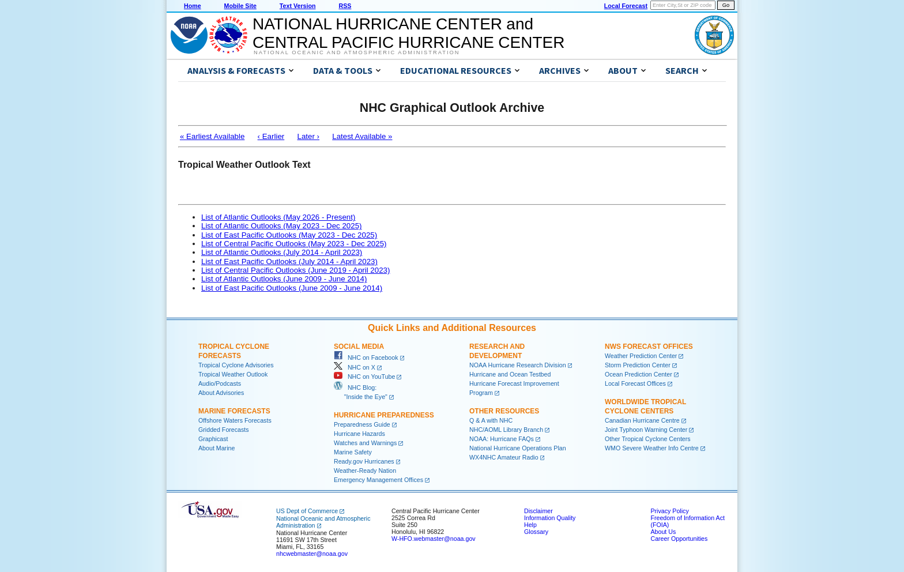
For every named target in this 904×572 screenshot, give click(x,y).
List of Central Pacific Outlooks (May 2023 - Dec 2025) (294, 243)
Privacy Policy (669, 510)
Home (192, 5)
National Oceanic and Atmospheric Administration (356, 52)
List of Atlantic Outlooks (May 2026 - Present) (278, 217)
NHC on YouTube (364, 376)
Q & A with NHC (491, 420)
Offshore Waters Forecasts (235, 420)
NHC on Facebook (366, 357)
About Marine (216, 448)
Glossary (536, 531)
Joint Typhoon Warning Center (646, 429)
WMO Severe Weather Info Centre (652, 448)
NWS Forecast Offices (649, 347)
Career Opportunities (678, 538)
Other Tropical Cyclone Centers (648, 438)
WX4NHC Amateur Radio (503, 457)
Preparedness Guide (362, 424)
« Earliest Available (212, 136)
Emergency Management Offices (378, 479)
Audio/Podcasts (219, 383)
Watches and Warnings (365, 442)
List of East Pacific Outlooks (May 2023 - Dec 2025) (289, 235)
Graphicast (213, 438)
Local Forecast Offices (635, 383)
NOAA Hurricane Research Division (517, 365)
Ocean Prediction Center (638, 374)
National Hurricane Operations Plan (517, 448)
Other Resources (504, 411)
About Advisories (221, 392)
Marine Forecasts (234, 411)
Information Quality (549, 517)
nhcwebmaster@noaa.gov (312, 553)
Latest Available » (362, 136)
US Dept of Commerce (307, 510)
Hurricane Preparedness (384, 415)
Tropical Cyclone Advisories (236, 365)
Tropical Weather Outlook (233, 374)
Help (530, 524)
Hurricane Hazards (359, 433)
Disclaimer (538, 510)
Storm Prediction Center (638, 365)
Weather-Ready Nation (365, 470)
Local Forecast (625, 5)
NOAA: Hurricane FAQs (501, 438)
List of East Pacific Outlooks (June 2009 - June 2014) (291, 288)
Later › (308, 136)
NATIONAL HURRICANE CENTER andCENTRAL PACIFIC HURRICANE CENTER (408, 33)
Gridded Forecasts (223, 429)
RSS (344, 5)
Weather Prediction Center (641, 355)
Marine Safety (353, 452)
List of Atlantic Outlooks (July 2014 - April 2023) (281, 252)
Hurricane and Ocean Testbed (510, 374)
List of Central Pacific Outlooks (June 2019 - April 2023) (295, 270)
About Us (663, 531)
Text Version (298, 5)
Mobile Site (240, 5)
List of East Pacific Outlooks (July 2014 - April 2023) (289, 261)
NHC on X (354, 367)
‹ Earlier (271, 136)
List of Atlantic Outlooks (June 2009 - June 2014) (284, 278)
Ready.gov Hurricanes (364, 461)
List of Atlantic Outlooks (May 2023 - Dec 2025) (281, 225)
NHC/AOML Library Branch (506, 429)
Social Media (359, 347)
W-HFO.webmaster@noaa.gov (433, 538)
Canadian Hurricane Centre (642, 420)
